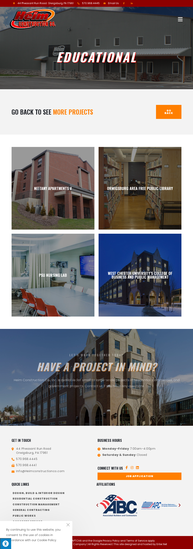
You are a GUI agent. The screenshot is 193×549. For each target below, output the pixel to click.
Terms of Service (136, 540)
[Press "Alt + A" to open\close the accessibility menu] (5, 543)
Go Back (168, 112)
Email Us (113, 3)
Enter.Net (161, 544)
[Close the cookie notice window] (68, 525)
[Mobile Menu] (180, 19)
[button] (139, 476)
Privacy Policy (111, 540)
